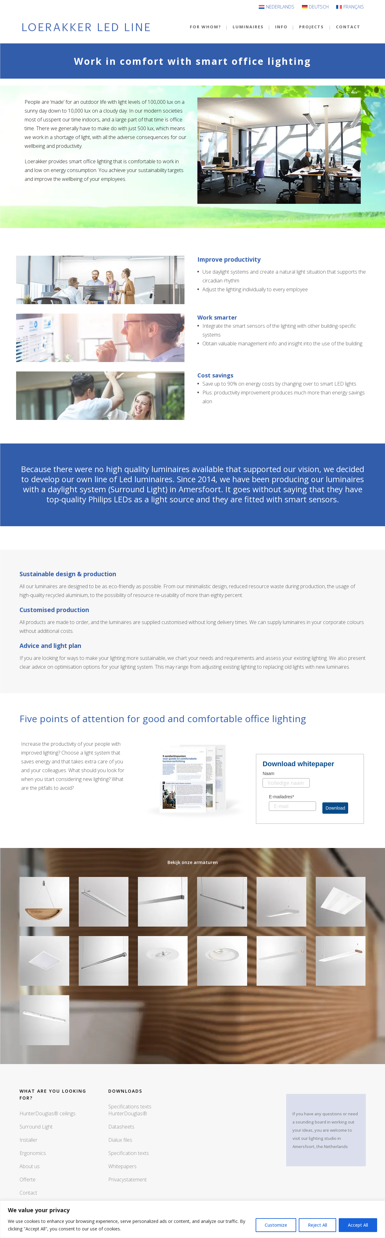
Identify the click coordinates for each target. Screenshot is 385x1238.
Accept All (358, 1225)
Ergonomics (33, 1153)
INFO (281, 27)
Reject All (317, 1225)
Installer (28, 1139)
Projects (311, 27)
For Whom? (205, 27)
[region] (192, 1219)
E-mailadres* (281, 796)
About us (30, 1166)
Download (335, 808)
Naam (268, 773)
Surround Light (36, 1126)
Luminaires (248, 27)
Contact (348, 27)
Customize (276, 1225)
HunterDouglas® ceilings (48, 1113)
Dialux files (120, 1139)
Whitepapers (122, 1166)
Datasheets (121, 1126)
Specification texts (128, 1153)
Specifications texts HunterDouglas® (129, 1110)
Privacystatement (127, 1179)
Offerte (28, 1179)
